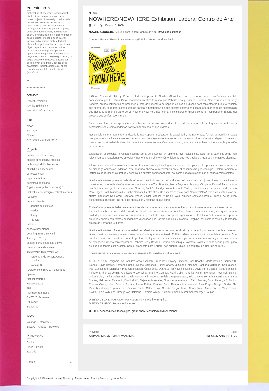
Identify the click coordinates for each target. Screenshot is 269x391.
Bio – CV (32, 130)
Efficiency (32, 301)
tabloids (31, 224)
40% (29, 288)
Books (30, 342)
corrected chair (35, 173)
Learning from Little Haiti (41, 233)
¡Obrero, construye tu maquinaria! (46, 269)
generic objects (35, 201)
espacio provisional (38, 228)
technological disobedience (162, 311)
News (93, 12)
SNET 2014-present (38, 297)
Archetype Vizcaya (37, 238)
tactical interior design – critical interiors (49, 192)
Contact (31, 135)
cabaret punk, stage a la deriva (44, 242)
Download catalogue (169, 31)
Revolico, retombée (38, 292)
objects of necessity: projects (43, 159)
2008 (96, 311)
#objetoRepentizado (38, 182)
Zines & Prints (35, 346)
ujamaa (31, 274)
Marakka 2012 (35, 283)
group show (138, 311)
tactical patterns (36, 278)
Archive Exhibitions (38, 105)
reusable (32, 196)
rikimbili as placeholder (40, 169)
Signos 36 (32, 306)
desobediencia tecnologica (115, 311)
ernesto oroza (39, 8)
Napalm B (36, 265)
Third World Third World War (43, 252)
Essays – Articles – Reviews (43, 326)
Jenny (34, 215)
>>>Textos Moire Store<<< (42, 139)
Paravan (35, 219)
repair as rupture (36, 178)
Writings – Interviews (39, 322)
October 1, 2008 (114, 25)
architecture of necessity (41, 155)
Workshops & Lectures (40, 110)
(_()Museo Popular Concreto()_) (45, 187)
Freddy (35, 210)
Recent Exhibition (37, 101)
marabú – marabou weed (41, 247)
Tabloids (31, 351)
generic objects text (42, 205)
